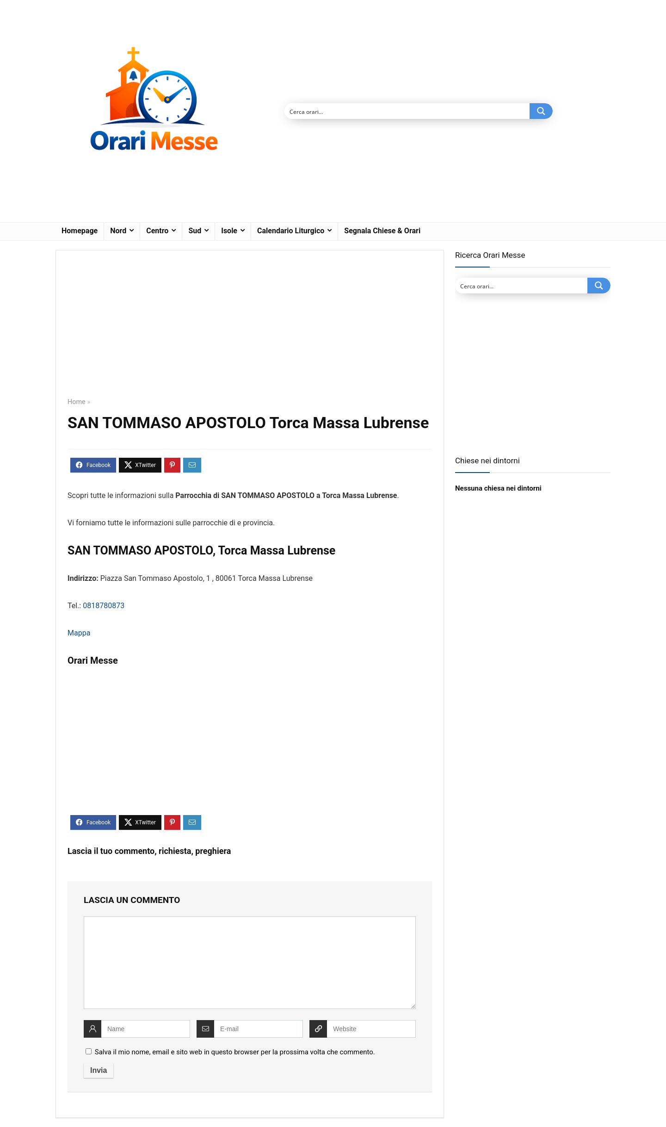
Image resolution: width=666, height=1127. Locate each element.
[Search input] (407, 111)
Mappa (79, 633)
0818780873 (103, 605)
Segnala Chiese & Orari (382, 230)
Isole (229, 230)
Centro (157, 230)
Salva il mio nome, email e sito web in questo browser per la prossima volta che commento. (235, 1052)
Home (77, 402)
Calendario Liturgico (290, 230)
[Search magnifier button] (541, 111)
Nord (118, 230)
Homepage (80, 230)
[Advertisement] (250, 330)
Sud (194, 230)
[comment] (250, 962)
